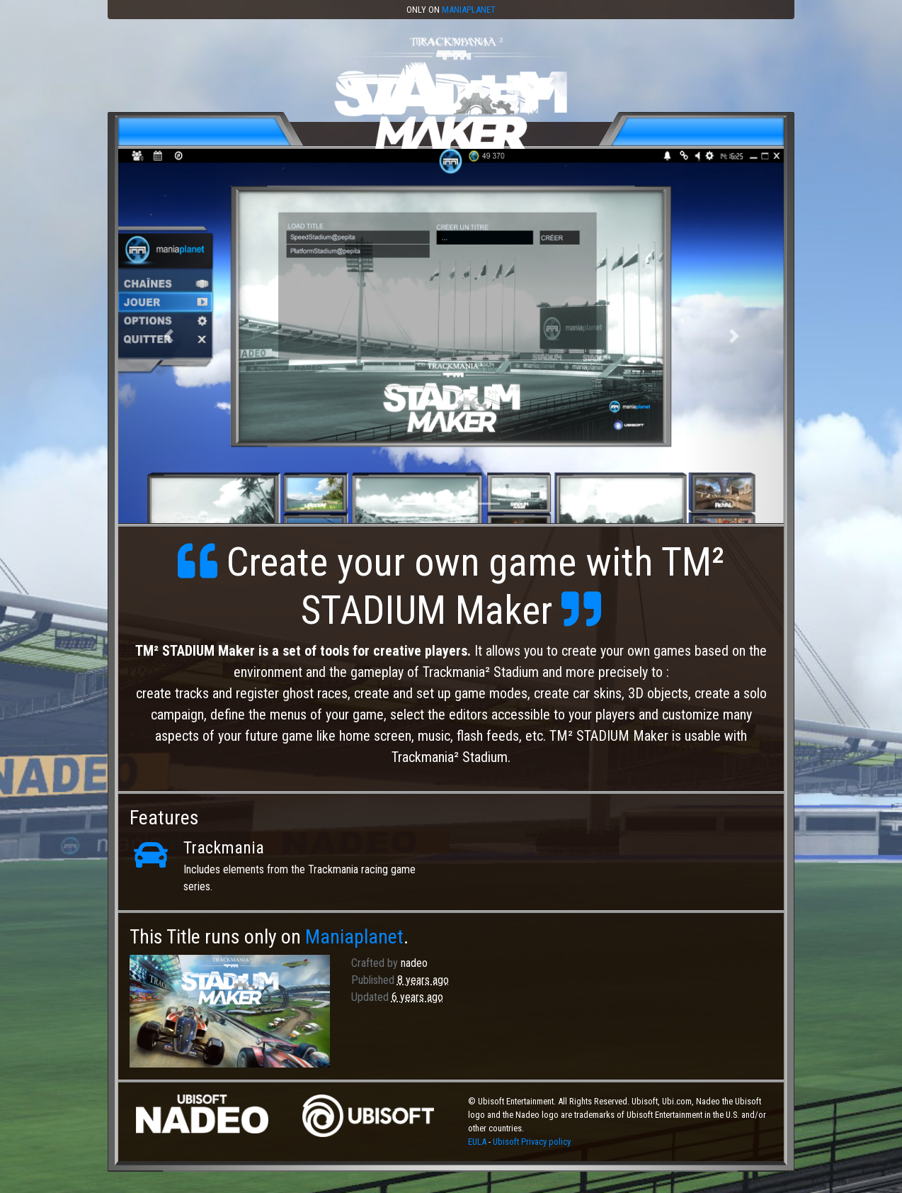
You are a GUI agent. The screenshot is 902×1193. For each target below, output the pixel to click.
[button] (168, 336)
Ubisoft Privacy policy (532, 1141)
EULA (478, 1141)
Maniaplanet (469, 9)
